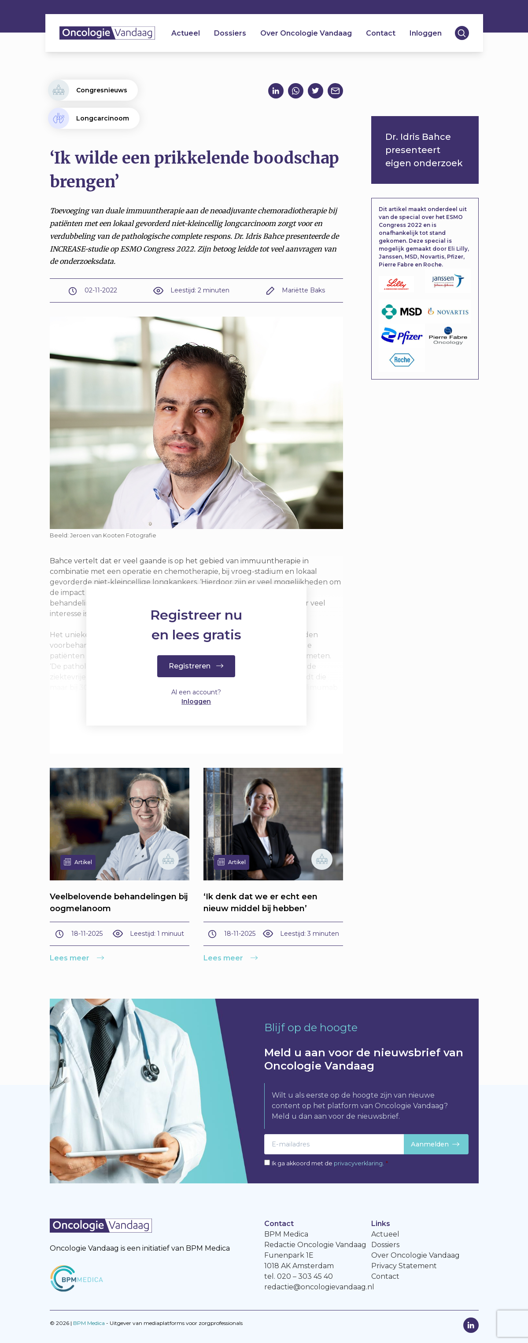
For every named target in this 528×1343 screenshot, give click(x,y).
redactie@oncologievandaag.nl (319, 1287)
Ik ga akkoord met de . (330, 1163)
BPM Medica (89, 1323)
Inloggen (426, 33)
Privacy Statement (404, 1266)
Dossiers (230, 33)
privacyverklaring (358, 1163)
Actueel (185, 33)
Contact (380, 33)
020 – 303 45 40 (305, 1276)
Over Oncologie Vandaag (306, 33)
